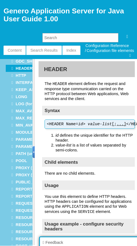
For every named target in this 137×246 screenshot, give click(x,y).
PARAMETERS (29, 146)
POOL (21, 161)
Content (15, 50)
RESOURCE (27, 217)
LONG (21, 97)
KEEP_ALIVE (28, 89)
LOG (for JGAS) (30, 104)
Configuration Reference (107, 45)
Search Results (43, 50)
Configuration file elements (110, 50)
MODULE (24, 132)
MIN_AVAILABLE (32, 125)
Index (71, 50)
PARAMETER (28, 139)
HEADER (24, 68)
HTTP (21, 75)
